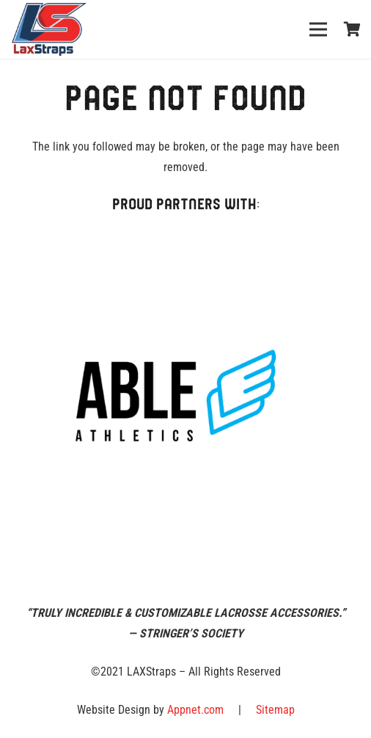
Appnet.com (195, 710)
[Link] (49, 29)
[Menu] (318, 29)
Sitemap (275, 710)
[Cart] (353, 29)
